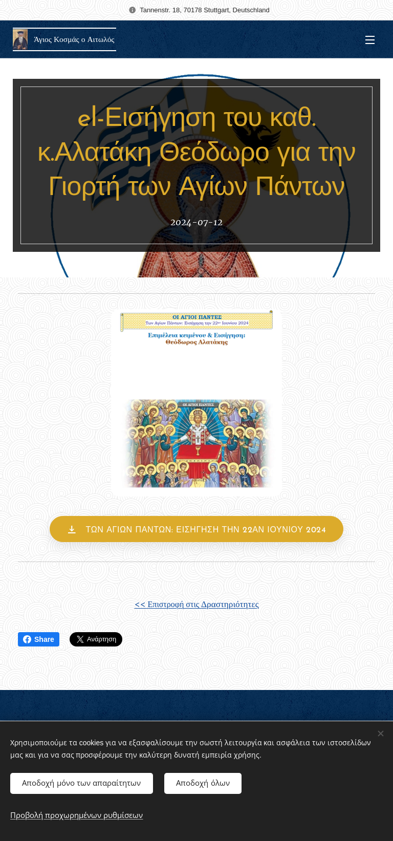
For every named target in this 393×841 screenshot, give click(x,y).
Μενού (370, 39)
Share (38, 639)
